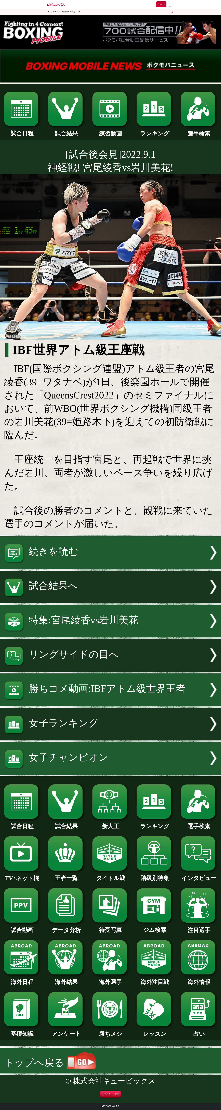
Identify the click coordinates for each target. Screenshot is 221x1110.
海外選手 (110, 979)
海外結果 (66, 979)
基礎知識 (22, 1031)
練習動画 (110, 131)
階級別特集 (155, 875)
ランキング (155, 131)
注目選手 (199, 927)
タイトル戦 (110, 875)
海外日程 (22, 979)
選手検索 (199, 131)
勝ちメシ (110, 1031)
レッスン (155, 1031)
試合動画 (22, 927)
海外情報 (199, 979)
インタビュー (199, 875)
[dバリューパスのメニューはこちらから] (171, 5)
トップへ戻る (50, 1062)
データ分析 (66, 927)
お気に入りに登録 (110, 1094)
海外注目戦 (155, 979)
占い (199, 1031)
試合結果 (66, 131)
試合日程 (22, 131)
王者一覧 (66, 875)
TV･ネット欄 (22, 875)
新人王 (110, 823)
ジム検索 (155, 927)
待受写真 (110, 927)
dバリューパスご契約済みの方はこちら (64, 12)
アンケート (66, 1031)
